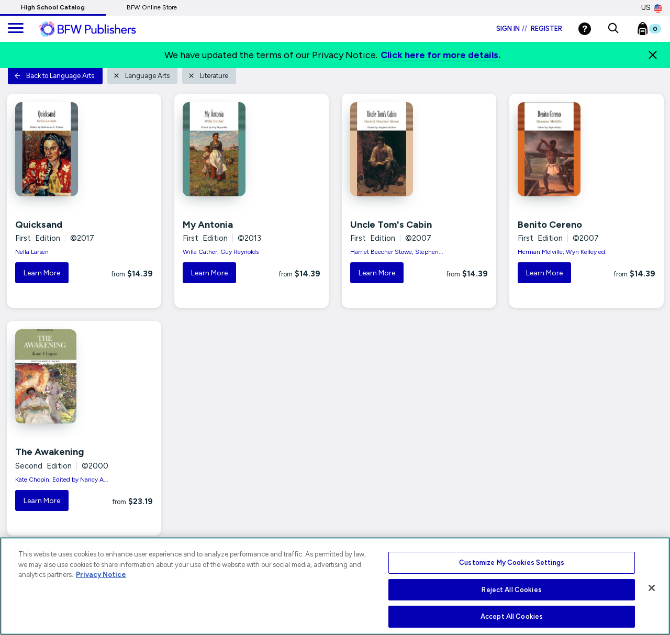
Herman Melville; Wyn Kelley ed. (562, 251)
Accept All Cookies (512, 616)
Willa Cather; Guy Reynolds (221, 251)
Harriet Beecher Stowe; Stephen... (396, 251)
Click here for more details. (440, 55)
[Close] (652, 55)
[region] (335, 586)
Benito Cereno (550, 224)
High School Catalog (53, 7)
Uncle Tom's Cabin (391, 224)
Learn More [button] (42, 273)
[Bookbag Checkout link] (655, 31)
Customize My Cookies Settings (511, 562)
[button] (613, 29)
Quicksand (38, 224)
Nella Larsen (32, 251)
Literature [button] (208, 76)
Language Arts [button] (141, 76)
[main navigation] (15, 29)
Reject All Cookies (511, 590)
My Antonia (208, 224)
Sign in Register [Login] (529, 28)
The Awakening (49, 452)
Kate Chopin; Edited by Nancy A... (61, 479)
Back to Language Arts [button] (54, 76)
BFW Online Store (152, 7)
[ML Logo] (99, 29)
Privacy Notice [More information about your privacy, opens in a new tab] (101, 574)
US (651, 8)
